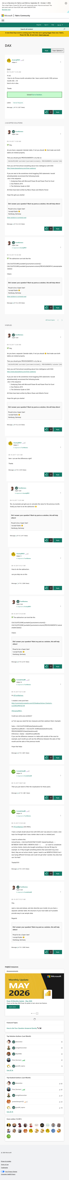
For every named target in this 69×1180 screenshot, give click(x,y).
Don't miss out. (44, 35)
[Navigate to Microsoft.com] (7, 15)
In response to (19, 248)
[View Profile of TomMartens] (19, 131)
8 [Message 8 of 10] (17, 662)
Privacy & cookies (6, 1161)
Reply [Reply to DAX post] (57, 112)
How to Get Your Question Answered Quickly (22, 1028)
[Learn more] (13, 1007)
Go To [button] (59, 25)
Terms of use (5, 1164)
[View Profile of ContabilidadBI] (21, 680)
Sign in (46, 25)
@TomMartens (18, 695)
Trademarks (4, 1167)
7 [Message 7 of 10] (17, 583)
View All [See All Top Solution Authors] (10, 1070)
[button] (46, 51)
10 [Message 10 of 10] (18, 793)
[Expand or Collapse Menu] (3, 20)
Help (52, 25)
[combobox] (43, 29)
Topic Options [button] (57, 50)
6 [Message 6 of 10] (17, 947)
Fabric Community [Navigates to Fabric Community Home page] (22, 15)
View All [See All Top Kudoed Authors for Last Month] (10, 1112)
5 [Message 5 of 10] (17, 869)
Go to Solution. (37, 95)
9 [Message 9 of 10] (17, 753)
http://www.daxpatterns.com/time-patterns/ (21, 168)
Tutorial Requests (18, 102)
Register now (6, 10)
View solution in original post (16, 218)
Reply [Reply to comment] (57, 229)
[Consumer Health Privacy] (34, 1174)
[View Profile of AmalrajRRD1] (16, 60)
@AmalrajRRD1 (17, 711)
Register (39, 25)
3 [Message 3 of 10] (14, 470)
